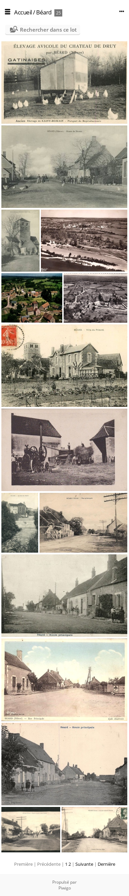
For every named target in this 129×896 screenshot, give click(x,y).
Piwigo (64, 888)
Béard (44, 12)
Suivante (84, 864)
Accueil (23, 12)
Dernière (106, 864)
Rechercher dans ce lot (48, 29)
